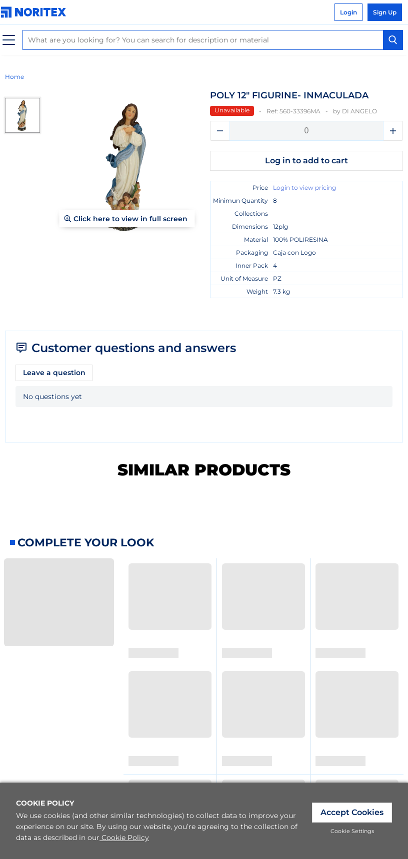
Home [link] (14, 76)
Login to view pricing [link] (304, 187)
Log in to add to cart (306, 160)
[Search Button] (393, 40)
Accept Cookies (352, 812)
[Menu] (9, 40)
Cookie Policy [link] (124, 837)
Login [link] (348, 12)
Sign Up (384, 12)
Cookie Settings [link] (352, 831)
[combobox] (212, 40)
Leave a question (54, 373)
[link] (36, 12)
